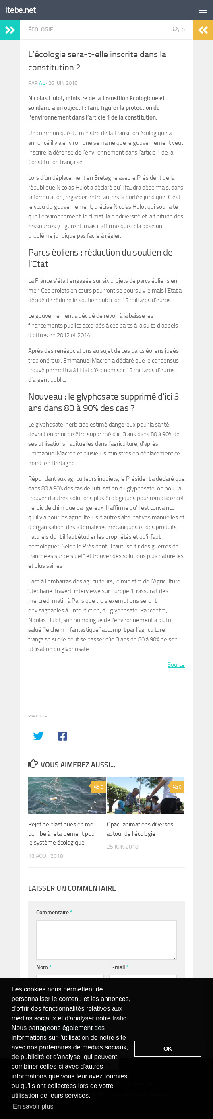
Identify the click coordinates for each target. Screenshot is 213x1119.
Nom (44, 967)
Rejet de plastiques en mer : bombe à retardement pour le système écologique (63, 833)
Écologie (40, 29)
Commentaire (54, 912)
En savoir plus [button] (33, 1106)
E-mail (119, 967)
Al (42, 83)
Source (176, 664)
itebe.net (20, 10)
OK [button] (167, 1048)
